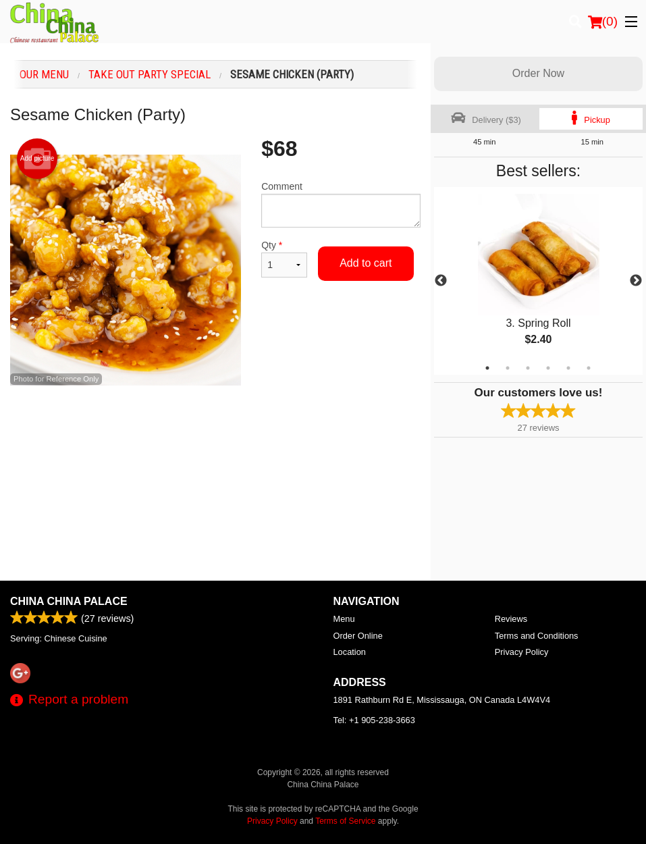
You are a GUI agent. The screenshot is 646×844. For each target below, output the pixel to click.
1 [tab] (487, 368)
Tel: (374, 720)
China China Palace (69, 601)
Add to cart (366, 263)
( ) (603, 21)
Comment (341, 204)
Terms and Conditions (536, 636)
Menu (344, 619)
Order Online (358, 636)
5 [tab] (568, 368)
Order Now (538, 73)
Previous (441, 281)
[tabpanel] (538, 280)
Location (349, 652)
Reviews (511, 619)
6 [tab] (588, 368)
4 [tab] (548, 368)
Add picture (37, 158)
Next (636, 281)
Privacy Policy (522, 652)
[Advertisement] (215, 429)
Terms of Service (345, 821)
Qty (284, 259)
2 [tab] (507, 368)
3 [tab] (528, 368)
